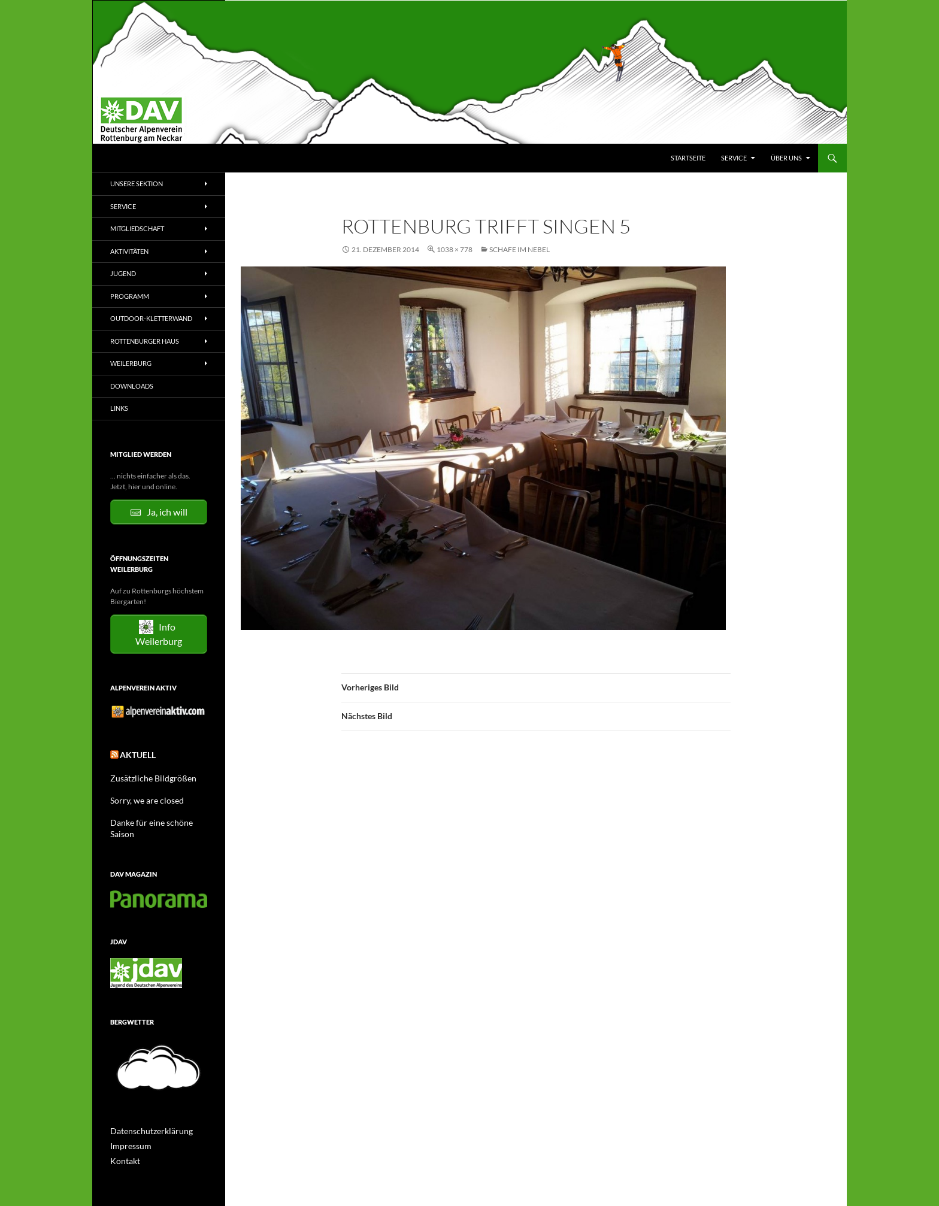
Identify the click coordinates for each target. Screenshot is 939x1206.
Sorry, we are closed (141, 796)
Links (119, 408)
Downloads (131, 386)
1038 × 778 (454, 249)
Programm (129, 296)
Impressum (128, 1128)
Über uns (786, 158)
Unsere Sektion (136, 183)
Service (734, 158)
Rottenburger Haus (144, 341)
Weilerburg (131, 363)
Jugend (123, 273)
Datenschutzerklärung (145, 1114)
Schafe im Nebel (519, 249)
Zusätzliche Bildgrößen (146, 774)
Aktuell (134, 753)
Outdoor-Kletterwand (151, 318)
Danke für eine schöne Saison (155, 817)
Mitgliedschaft (137, 228)
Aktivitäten (129, 251)
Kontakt (122, 1142)
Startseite (688, 158)
